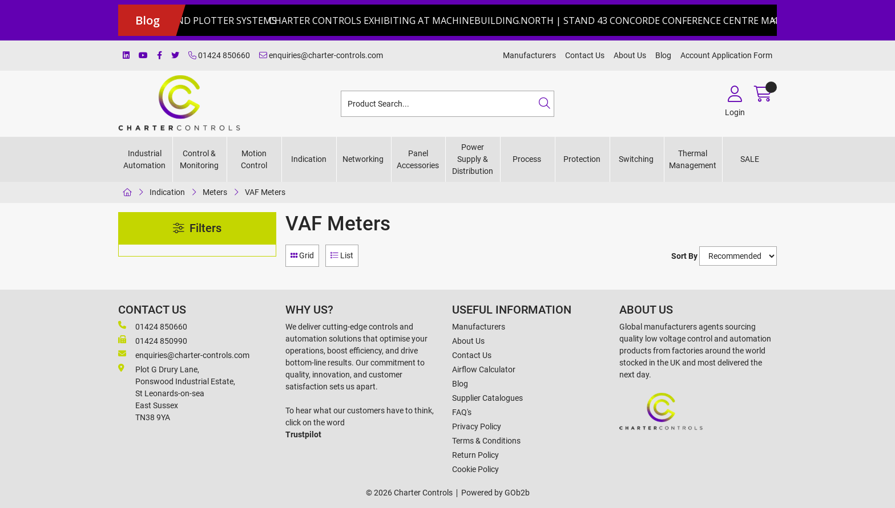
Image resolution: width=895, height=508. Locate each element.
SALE (749, 159)
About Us (630, 55)
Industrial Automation (144, 159)
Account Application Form (726, 55)
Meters (215, 192)
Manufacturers (529, 55)
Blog (663, 55)
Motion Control (254, 159)
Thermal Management (692, 159)
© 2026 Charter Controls (409, 492)
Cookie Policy (475, 469)
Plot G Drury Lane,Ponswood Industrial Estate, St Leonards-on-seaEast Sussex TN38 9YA (176, 393)
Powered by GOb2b (495, 492)
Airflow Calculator (483, 369)
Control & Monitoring (199, 159)
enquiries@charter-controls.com (321, 55)
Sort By (684, 256)
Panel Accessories (418, 159)
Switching (636, 159)
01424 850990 (152, 340)
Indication (308, 159)
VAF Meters (265, 192)
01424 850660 (219, 55)
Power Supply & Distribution (472, 159)
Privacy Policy (476, 426)
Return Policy (475, 455)
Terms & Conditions (486, 440)
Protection (581, 159)
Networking (363, 159)
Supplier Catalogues (487, 398)
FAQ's (461, 412)
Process (527, 159)
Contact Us (584, 55)
